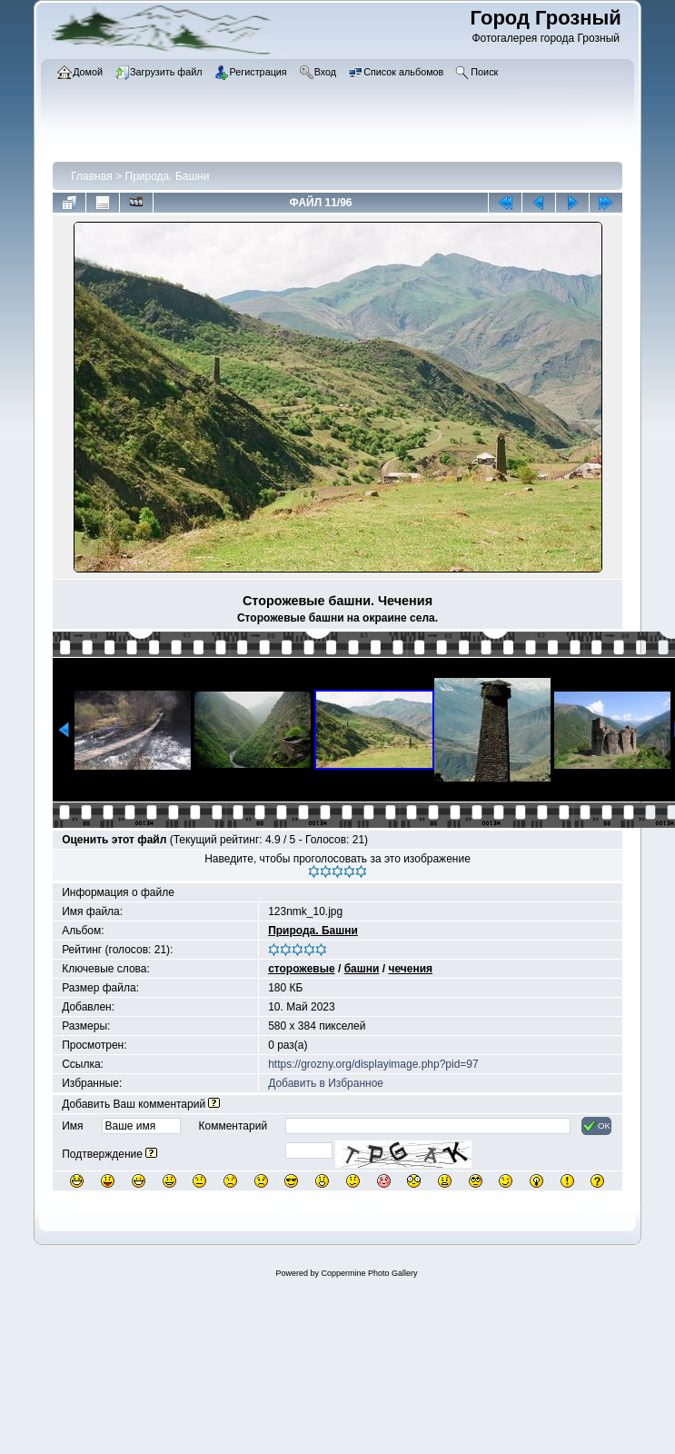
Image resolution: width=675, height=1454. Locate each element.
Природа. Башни (167, 176)
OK (596, 1126)
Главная (92, 176)
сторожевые (301, 968)
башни (362, 968)
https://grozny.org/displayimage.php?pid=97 (373, 1064)
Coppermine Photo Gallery (369, 1273)
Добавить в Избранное (325, 1083)
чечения (410, 968)
